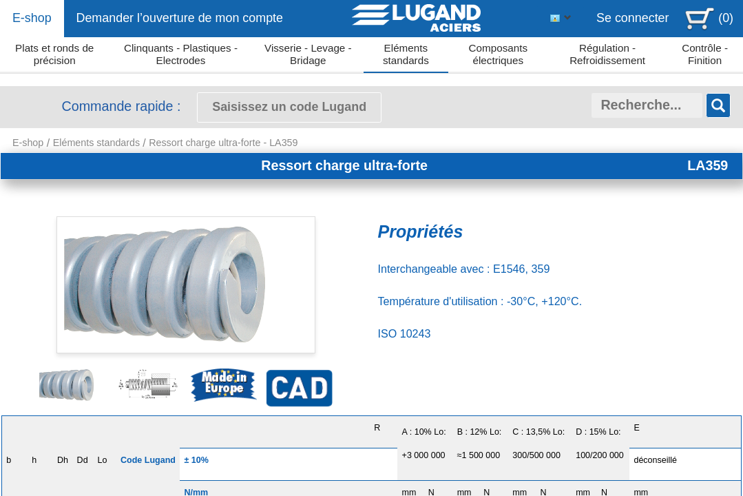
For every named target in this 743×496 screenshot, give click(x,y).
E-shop (32, 18)
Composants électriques (498, 54)
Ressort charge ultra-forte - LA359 (223, 142)
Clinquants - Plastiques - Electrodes (181, 54)
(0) (725, 18)
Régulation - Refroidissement (607, 54)
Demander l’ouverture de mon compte (179, 18)
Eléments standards (406, 54)
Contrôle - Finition (705, 54)
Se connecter (632, 18)
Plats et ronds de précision (54, 54)
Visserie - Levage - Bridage (308, 54)
